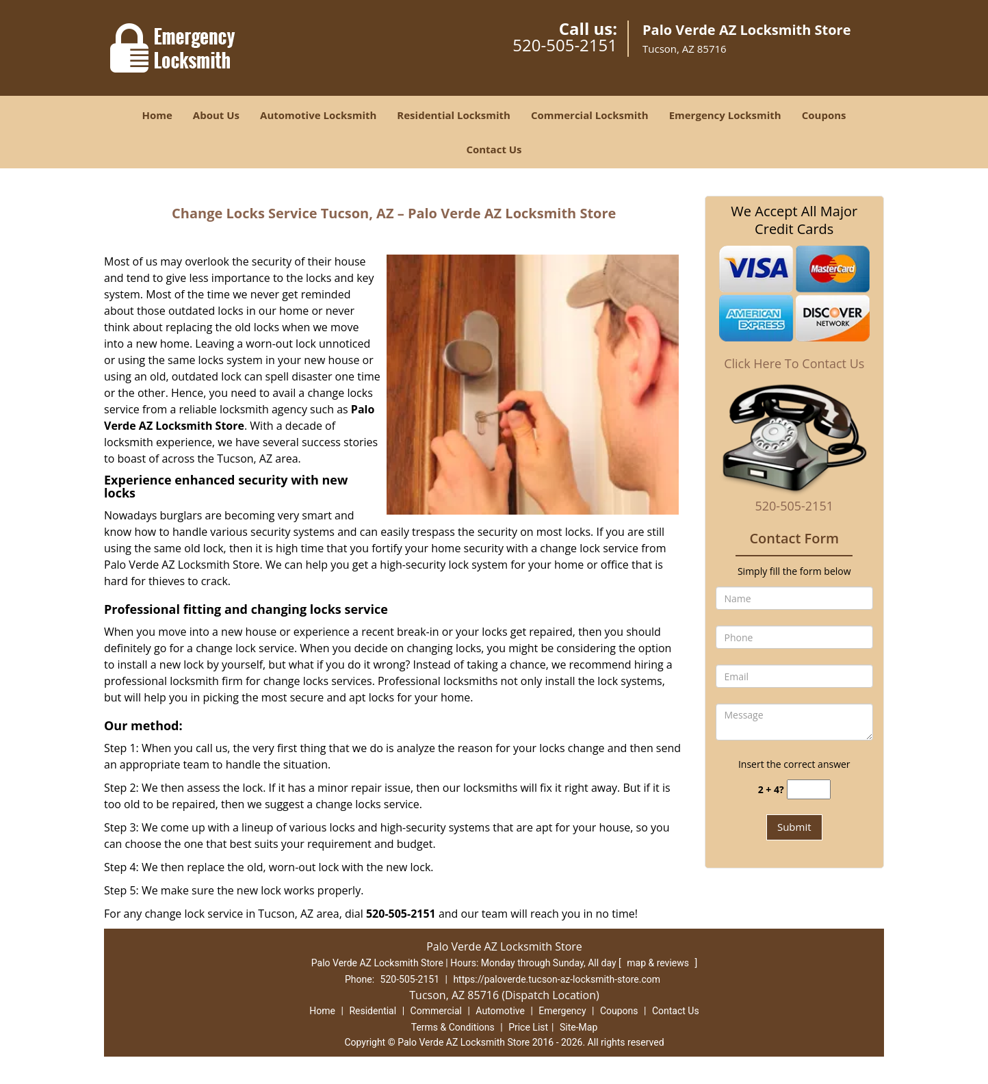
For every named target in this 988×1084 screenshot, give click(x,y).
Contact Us (493, 149)
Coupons (824, 115)
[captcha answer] (809, 789)
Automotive (500, 1010)
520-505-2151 (564, 45)
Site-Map (578, 1027)
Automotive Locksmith (318, 115)
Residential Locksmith (453, 115)
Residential (372, 1010)
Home (157, 115)
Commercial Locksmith (590, 115)
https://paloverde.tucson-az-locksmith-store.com (556, 979)
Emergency (562, 1010)
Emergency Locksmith (725, 115)
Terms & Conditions (453, 1027)
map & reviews (659, 962)
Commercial (436, 1010)
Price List (528, 1027)
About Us (216, 115)
